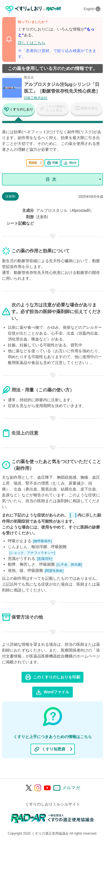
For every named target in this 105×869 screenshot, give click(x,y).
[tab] (18, 110)
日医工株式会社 (35, 98)
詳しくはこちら (31, 43)
